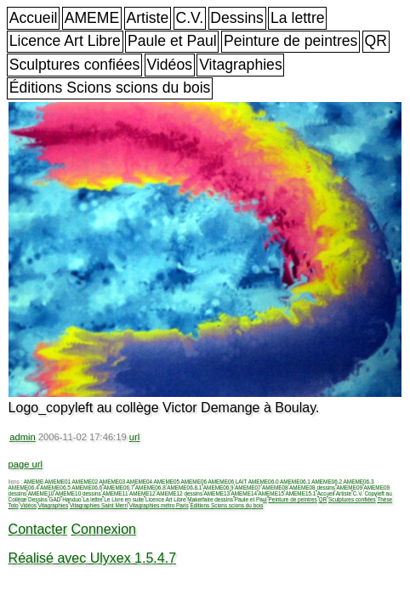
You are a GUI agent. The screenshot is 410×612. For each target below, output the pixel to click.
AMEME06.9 (218, 487)
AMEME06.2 (326, 481)
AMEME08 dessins (312, 487)
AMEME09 (350, 487)
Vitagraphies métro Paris (159, 505)
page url (26, 464)
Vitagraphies (240, 64)
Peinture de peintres (290, 40)
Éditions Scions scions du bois (110, 87)
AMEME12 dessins (179, 493)
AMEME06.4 (24, 487)
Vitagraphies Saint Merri (99, 505)
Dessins (237, 17)
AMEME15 (272, 493)
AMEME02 (85, 481)
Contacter (38, 529)
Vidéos (169, 64)
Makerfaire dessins (210, 499)
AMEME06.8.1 (184, 487)
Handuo (71, 499)
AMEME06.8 (150, 487)
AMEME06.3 (359, 481)
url (134, 437)
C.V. (189, 17)
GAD (55, 499)
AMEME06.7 (119, 487)
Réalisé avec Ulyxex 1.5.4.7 (92, 558)
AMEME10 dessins (78, 493)
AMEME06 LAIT (228, 481)
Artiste (147, 17)
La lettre (297, 17)
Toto (14, 505)
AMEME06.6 (86, 487)
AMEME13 (217, 493)
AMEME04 (140, 481)
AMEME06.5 (55, 487)
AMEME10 (41, 493)
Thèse (384, 499)
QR (376, 40)
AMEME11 (115, 493)
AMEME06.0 (263, 481)
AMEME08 (275, 487)
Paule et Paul (172, 40)
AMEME (92, 17)
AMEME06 (194, 481)
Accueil (33, 17)
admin (22, 437)
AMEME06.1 (295, 481)
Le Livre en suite (124, 499)
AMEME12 (142, 493)
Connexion (103, 529)
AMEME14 (244, 493)
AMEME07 (248, 487)
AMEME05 (167, 481)
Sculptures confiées (74, 64)
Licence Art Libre (65, 40)
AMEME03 (113, 481)
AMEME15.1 (300, 493)
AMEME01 (58, 481)
